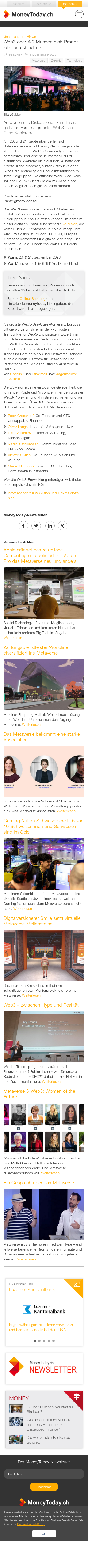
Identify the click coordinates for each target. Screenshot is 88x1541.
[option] (44, 1307)
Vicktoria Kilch (19, 455)
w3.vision (70, 224)
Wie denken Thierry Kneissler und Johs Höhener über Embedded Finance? (50, 1424)
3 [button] (44, 1341)
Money (18, 4)
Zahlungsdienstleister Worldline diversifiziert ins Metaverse (36, 649)
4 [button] (49, 1341)
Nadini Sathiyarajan (23, 444)
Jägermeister (67, 374)
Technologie (74, 60)
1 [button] (35, 1341)
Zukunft (56, 60)
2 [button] (39, 1341)
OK (44, 1533)
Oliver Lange (18, 426)
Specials (44, 4)
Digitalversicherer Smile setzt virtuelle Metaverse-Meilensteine (42, 920)
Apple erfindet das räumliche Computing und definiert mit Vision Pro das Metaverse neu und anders (40, 555)
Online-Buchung (32, 298)
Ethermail (39, 374)
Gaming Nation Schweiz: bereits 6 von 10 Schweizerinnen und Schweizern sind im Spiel (44, 826)
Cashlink (17, 374)
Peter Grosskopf (21, 415)
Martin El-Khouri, (21, 466)
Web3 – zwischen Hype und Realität (41, 1005)
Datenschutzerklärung (31, 1524)
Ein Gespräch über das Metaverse (39, 1182)
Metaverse (38, 60)
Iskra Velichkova (21, 433)
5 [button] (53, 1341)
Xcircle (14, 379)
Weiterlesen (13, 637)
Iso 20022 (69, 4)
